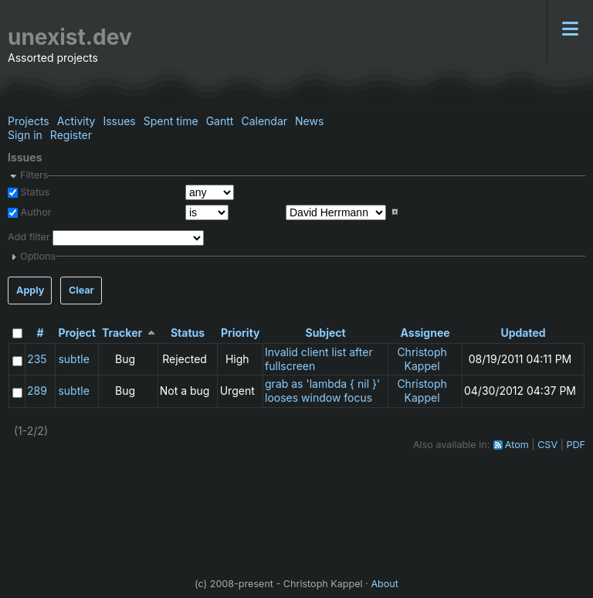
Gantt (220, 120)
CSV (547, 444)
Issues (119, 120)
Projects (28, 120)
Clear (81, 290)
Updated (522, 332)
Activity (76, 120)
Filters (34, 175)
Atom (517, 444)
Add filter (29, 237)
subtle (73, 358)
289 (37, 390)
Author (35, 212)
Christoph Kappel (421, 358)
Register (71, 134)
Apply (30, 290)
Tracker (122, 332)
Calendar (264, 120)
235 (37, 358)
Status (33, 192)
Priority (240, 332)
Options (38, 256)
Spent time (171, 120)
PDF (575, 444)
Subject (325, 332)
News (309, 120)
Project (77, 332)
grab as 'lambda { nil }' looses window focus (322, 390)
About (384, 584)
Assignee (425, 332)
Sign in (25, 134)
